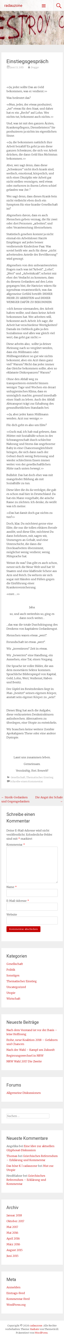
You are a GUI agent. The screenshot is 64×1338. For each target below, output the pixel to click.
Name (11, 887)
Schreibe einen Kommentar (26, 781)
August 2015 (14, 1250)
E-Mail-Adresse (17, 900)
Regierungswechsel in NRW (25, 1055)
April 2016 (13, 1238)
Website (11, 914)
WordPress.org (16, 1304)
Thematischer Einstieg (39, 777)
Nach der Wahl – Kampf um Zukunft (30, 1049)
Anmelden (13, 1287)
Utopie (10, 992)
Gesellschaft (18, 777)
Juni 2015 (12, 1256)
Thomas (11, 1156)
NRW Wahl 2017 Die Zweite (24, 1061)
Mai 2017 (12, 1227)
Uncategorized (16, 987)
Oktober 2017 (15, 1221)
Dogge (35, 67)
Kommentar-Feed (18, 1299)
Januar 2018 (14, 1215)
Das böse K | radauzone (21, 1166)
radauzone (13, 5)
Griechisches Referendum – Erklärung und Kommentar (26, 1180)
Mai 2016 (12, 1232)
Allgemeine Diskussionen (23, 1093)
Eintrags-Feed (15, 1293)
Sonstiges (12, 975)
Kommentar (15, 844)
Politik (10, 969)
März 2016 (13, 1244)
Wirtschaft (13, 998)
